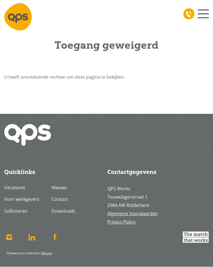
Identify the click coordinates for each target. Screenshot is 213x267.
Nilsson (46, 253)
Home (18, 16)
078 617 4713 (187, 13)
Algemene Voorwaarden (132, 213)
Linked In (32, 237)
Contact (60, 199)
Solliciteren (15, 211)
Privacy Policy (121, 222)
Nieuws (59, 187)
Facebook (55, 237)
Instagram (9, 237)
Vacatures (14, 187)
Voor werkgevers (21, 199)
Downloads (63, 211)
